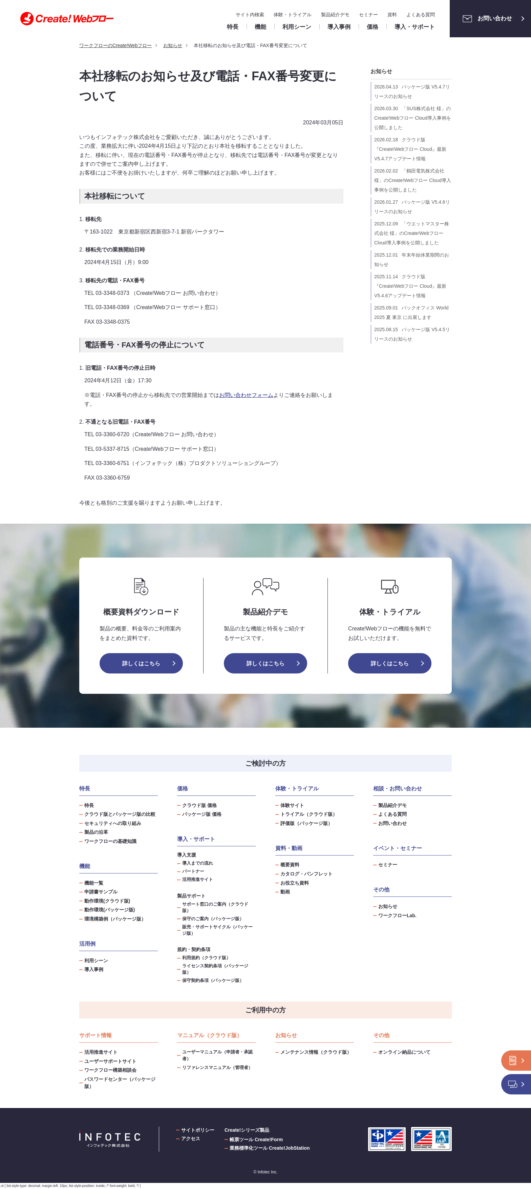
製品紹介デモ (335, 14)
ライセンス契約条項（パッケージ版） (215, 969)
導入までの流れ (197, 863)
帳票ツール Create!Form (256, 1139)
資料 (392, 14)
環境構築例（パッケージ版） (115, 919)
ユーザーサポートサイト (110, 1061)
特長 (89, 805)
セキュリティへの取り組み (112, 823)
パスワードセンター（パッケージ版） (119, 1082)
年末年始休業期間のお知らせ (411, 259)
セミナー (368, 14)
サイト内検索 (250, 14)
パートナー (193, 871)
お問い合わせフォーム (246, 395)
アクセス (190, 1138)
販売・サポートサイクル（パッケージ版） (217, 930)
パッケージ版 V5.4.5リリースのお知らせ (412, 334)
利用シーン (96, 960)
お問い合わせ (485, 18)
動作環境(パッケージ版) (109, 909)
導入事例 (93, 969)
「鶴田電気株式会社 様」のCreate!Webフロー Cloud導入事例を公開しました (412, 180)
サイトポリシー (197, 1130)
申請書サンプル (101, 891)
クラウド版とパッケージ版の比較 (119, 814)
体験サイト (292, 805)
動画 (285, 891)
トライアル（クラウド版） (308, 814)
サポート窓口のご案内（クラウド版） (215, 907)
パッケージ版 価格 (201, 814)
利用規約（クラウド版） (206, 957)
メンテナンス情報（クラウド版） (316, 1052)
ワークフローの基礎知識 (110, 841)
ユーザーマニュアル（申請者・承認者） (217, 1055)
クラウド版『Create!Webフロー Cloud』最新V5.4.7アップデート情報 (410, 149)
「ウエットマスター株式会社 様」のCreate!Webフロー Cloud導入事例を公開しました (411, 233)
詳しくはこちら (141, 663)
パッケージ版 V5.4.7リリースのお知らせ (412, 91)
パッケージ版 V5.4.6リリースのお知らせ (412, 206)
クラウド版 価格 (199, 805)
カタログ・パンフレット (306, 873)
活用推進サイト (197, 879)
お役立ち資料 (294, 883)
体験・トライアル (293, 14)
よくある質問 (420, 14)
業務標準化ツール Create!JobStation (270, 1148)
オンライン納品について (404, 1052)
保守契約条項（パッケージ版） (213, 980)
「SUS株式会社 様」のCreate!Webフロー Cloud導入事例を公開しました (412, 118)
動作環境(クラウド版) (107, 901)
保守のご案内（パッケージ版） (213, 918)
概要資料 (289, 864)
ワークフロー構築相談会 (110, 1070)
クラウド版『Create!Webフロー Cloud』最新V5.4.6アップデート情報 (410, 286)
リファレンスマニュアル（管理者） (217, 1067)
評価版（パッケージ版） (306, 823)
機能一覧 (93, 883)
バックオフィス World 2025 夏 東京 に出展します (411, 312)
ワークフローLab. (397, 915)
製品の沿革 (96, 832)
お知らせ (381, 71)
